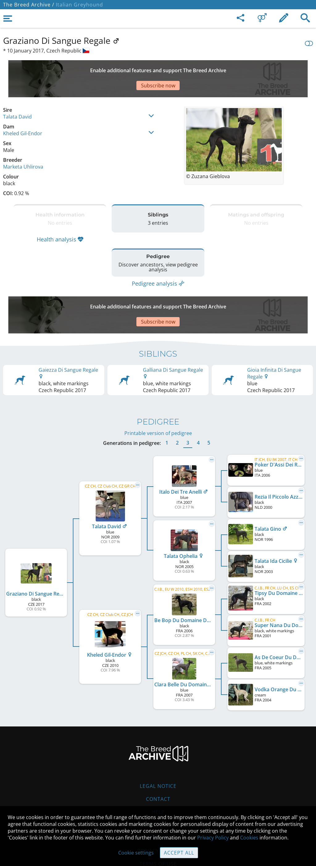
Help (158, 775)
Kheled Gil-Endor (22, 111)
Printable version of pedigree (158, 396)
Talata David (17, 95)
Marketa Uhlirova (23, 145)
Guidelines (158, 787)
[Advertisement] (152, 68)
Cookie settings (136, 852)
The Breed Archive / (28, 4)
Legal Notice (158, 749)
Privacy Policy (213, 837)
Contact (158, 762)
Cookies (158, 800)
